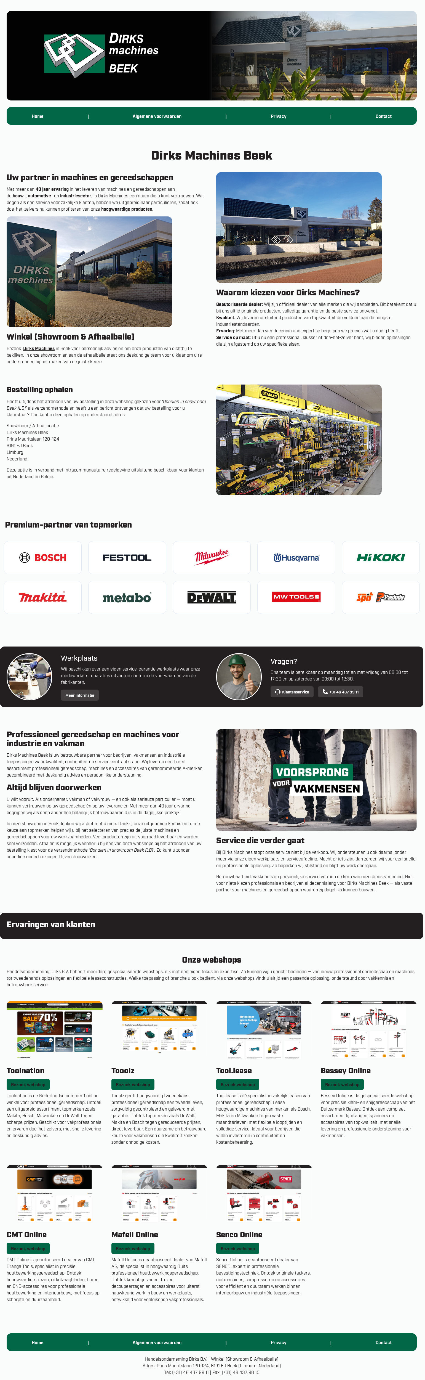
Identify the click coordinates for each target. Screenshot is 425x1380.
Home (38, 116)
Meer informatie (79, 695)
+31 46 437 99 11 (340, 692)
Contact (384, 116)
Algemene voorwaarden (157, 116)
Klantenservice (292, 692)
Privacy (279, 116)
